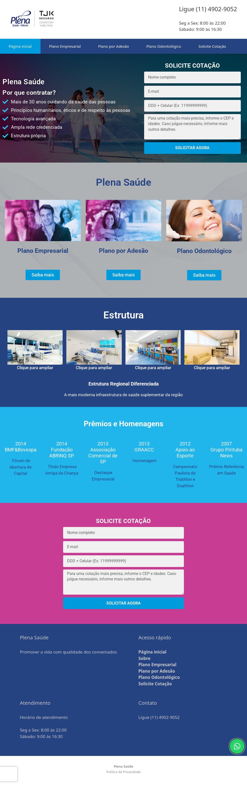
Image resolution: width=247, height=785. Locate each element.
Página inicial (20, 46)
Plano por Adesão (113, 46)
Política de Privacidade (124, 772)
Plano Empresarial (65, 46)
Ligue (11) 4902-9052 (159, 717)
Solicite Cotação (212, 46)
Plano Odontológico (163, 46)
